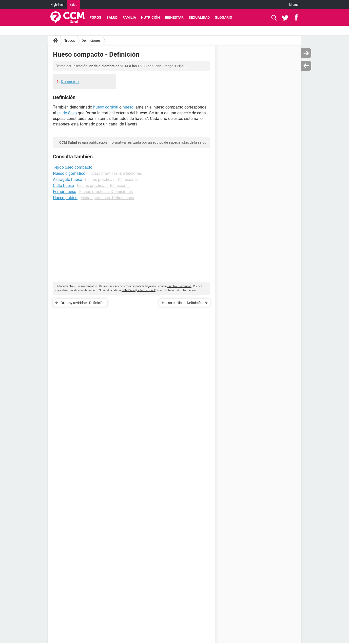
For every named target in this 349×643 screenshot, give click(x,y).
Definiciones (91, 40)
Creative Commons (179, 286)
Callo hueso (63, 185)
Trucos (69, 40)
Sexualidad (199, 17)
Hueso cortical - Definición (182, 303)
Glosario (223, 17)
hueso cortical (105, 107)
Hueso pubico (65, 197)
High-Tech (57, 5)
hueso (128, 107)
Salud (73, 5)
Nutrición (150, 17)
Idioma (294, 5)
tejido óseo (67, 113)
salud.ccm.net (146, 290)
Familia (129, 17)
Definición (70, 81)
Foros (95, 17)
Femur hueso (64, 191)
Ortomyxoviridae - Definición (83, 303)
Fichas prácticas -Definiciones (115, 173)
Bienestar (174, 17)
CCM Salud (128, 290)
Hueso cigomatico (69, 173)
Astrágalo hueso (67, 179)
